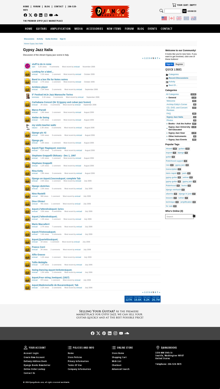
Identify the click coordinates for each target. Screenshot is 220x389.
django (183, 152)
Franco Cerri (38, 247)
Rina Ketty (37, 171)
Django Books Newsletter (37, 365)
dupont (171, 152)
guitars (184, 148)
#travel (171, 148)
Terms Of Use (75, 365)
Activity (40, 39)
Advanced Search (121, 369)
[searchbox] (179, 216)
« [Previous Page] (142, 58)
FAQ (169, 113)
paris (186, 173)
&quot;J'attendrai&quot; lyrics (48, 209)
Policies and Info (69, 347)
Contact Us (29, 372)
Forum (36, 6)
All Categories (172, 94)
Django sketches (40, 186)
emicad (76, 67)
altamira (171, 194)
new (170, 165)
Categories (172, 74)
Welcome (171, 101)
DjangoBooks (157, 347)
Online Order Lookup (34, 369)
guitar (170, 157)
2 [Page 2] (146, 58)
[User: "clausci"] (27, 127)
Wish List (116, 361)
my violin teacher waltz (44, 125)
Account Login (31, 353)
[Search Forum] (194, 216)
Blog (47, 6)
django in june (187, 194)
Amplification (60, 28)
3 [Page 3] (149, 58)
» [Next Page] (159, 58)
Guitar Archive (51, 39)
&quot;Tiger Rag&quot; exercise (49, 148)
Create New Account (34, 357)
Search (161, 10)
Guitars (41, 28)
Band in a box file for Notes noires (50, 79)
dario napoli (173, 173)
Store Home (118, 353)
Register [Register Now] (179, 64)
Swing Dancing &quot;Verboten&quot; (52, 270)
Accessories (94, 28)
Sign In (63, 39)
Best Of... (171, 85)
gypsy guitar (173, 177)
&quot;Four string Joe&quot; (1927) (50, 277)
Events (152, 28)
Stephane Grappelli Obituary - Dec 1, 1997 (54, 155)
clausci (34, 128)
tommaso (35, 97)
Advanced (192, 11)
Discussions (29, 39)
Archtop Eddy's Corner (177, 104)
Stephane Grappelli (42, 163)
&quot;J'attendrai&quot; (44, 216)
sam (33, 67)
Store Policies (75, 357)
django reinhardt (175, 189)
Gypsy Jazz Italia (175, 117)
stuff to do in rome (41, 64)
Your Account (25, 347)
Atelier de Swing (40, 117)
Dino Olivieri (38, 201)
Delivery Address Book (35, 361)
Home (26, 6)
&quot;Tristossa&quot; (44, 232)
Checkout (117, 365)
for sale (171, 206)
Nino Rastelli (38, 193)
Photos (170, 120)
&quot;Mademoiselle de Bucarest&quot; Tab (55, 285)
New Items (114, 28)
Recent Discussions (177, 78)
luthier (183, 198)
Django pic (37, 140)
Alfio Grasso (38, 254)
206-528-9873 (175, 363)
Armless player (40, 87)
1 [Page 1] (144, 58)
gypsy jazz (182, 165)
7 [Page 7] (157, 58)
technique (172, 202)
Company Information (79, 369)
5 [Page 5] (153, 58)
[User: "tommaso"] (27, 96)
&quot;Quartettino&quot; (45, 239)
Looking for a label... (42, 71)
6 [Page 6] (155, 58)
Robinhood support (176, 161)
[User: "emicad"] (27, 73)
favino (186, 185)
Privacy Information (78, 361)
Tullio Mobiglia (39, 262)
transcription (173, 169)
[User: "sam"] (27, 66)
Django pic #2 (39, 132)
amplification (188, 202)
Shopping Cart (119, 357)
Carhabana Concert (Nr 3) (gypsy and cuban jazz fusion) (61, 102)
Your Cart (174, 5)
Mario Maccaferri (40, 224)
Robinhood (173, 185)
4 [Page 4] (151, 58)
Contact (59, 6)
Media (78, 28)
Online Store (113, 347)
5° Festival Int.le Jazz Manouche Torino (52, 94)
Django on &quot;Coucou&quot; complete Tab (56, 178)
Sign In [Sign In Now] (169, 64)
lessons (171, 198)
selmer (188, 177)
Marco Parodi (39, 110)
